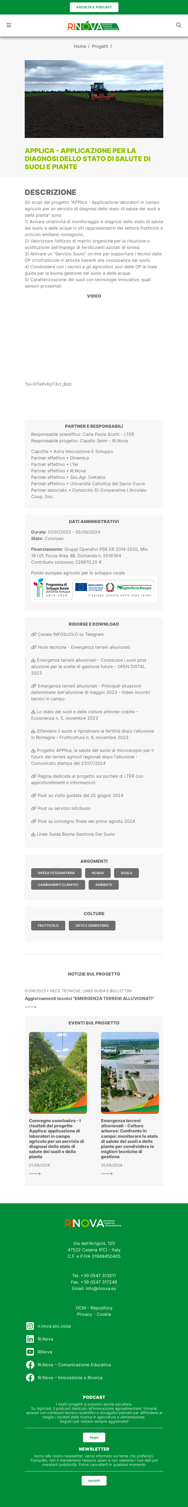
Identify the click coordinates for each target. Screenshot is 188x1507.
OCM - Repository (94, 1307)
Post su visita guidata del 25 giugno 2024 (77, 795)
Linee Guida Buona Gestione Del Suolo (73, 834)
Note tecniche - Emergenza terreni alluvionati (80, 647)
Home (80, 46)
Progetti (100, 46)
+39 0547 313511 (98, 1275)
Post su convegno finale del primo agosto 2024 (83, 821)
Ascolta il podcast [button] (94, 7)
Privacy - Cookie (94, 1314)
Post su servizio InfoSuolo (61, 808)
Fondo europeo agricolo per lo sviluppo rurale (78, 572)
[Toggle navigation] (9, 25)
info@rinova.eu (101, 1288)
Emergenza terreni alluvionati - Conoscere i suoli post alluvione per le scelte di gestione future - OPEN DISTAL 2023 (88, 666)
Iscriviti (94, 1481)
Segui (94, 1437)
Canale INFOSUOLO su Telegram (67, 634)
